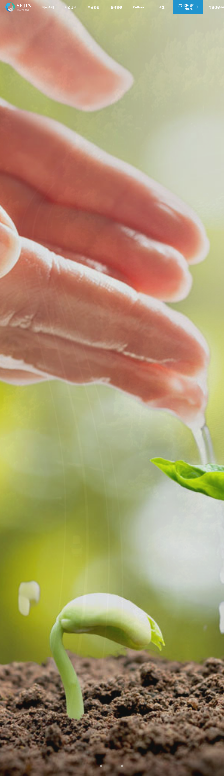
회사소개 (48, 7)
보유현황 (93, 7)
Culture (138, 7)
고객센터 (162, 7)
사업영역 (71, 7)
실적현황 (116, 7)
